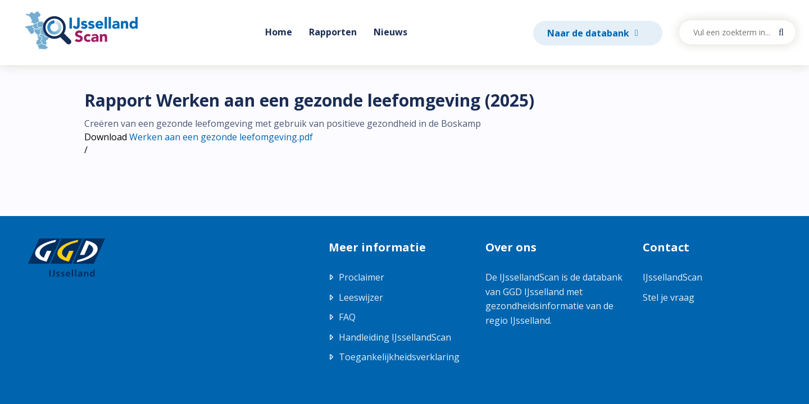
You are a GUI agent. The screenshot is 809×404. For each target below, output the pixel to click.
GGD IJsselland (533, 292)
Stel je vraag (668, 297)
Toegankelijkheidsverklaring (399, 357)
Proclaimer (361, 277)
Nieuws (390, 32)
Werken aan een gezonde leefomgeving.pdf (221, 137)
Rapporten (333, 32)
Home (278, 32)
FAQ (347, 317)
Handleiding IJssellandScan (395, 337)
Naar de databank (589, 33)
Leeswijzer (361, 297)
